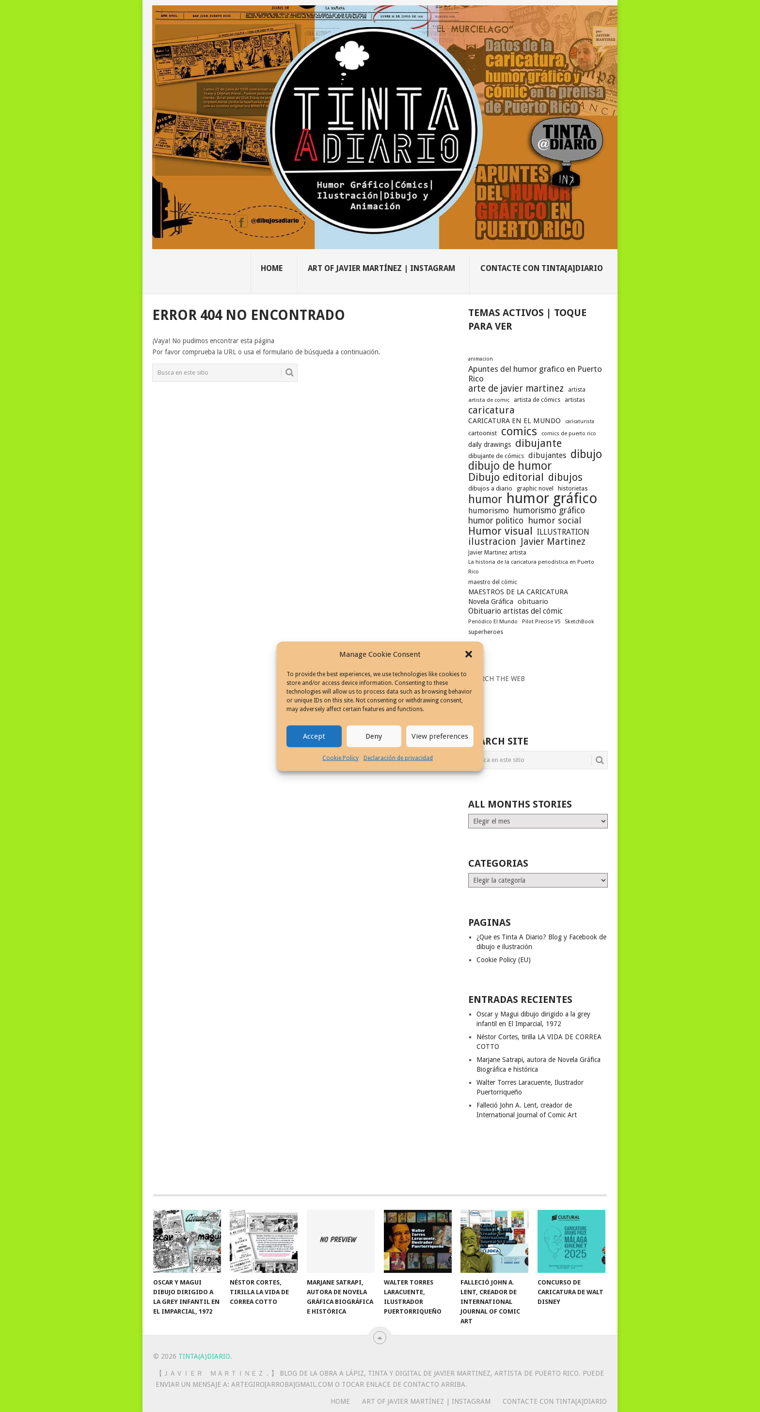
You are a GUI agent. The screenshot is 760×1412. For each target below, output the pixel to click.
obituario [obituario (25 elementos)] (533, 601)
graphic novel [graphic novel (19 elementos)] (535, 488)
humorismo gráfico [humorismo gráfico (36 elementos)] (549, 510)
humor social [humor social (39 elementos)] (554, 520)
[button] (469, 654)
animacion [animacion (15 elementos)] (480, 359)
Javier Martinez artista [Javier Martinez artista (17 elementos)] (497, 552)
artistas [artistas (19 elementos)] (575, 399)
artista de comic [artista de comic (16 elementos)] (488, 400)
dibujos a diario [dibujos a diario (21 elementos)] (490, 488)
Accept (314, 736)
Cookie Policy (340, 757)
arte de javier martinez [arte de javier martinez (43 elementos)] (516, 389)
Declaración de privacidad (398, 757)
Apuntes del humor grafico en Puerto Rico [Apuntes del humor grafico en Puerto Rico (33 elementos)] (535, 373)
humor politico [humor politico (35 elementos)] (495, 520)
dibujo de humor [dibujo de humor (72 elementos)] (510, 466)
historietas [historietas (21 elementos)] (573, 488)
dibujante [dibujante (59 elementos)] (538, 443)
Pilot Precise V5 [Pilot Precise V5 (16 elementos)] (541, 622)
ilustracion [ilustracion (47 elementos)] (492, 542)
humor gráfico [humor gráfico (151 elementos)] (552, 498)
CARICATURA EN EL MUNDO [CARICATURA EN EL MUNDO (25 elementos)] (514, 420)
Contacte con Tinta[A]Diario (541, 268)
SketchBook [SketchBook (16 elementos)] (579, 622)
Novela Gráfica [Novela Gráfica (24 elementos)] (490, 601)
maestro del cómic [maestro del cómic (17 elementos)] (492, 582)
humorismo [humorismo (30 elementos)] (488, 510)
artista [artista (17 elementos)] (577, 389)
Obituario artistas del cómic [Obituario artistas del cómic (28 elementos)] (515, 611)
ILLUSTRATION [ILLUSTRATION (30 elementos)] (563, 532)
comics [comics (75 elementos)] (519, 431)
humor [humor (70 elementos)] (485, 500)
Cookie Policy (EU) (503, 960)
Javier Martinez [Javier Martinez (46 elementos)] (553, 542)
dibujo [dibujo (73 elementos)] (586, 454)
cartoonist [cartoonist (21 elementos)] (482, 433)
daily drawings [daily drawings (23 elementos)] (489, 444)
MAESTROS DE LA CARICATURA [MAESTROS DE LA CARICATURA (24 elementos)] (518, 592)
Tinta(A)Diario (204, 1356)
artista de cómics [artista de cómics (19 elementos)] (537, 399)
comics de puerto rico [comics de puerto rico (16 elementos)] (568, 433)
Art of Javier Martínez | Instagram (381, 268)
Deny (373, 736)
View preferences (440, 736)
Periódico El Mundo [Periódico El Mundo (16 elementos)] (493, 622)
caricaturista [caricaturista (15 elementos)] (579, 421)
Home (272, 268)
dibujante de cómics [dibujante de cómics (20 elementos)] (496, 456)
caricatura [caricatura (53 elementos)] (491, 410)
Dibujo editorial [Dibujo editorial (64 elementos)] (506, 477)
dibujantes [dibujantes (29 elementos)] (547, 455)
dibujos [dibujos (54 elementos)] (565, 477)
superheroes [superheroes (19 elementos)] (485, 631)
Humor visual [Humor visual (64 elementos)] (500, 531)
